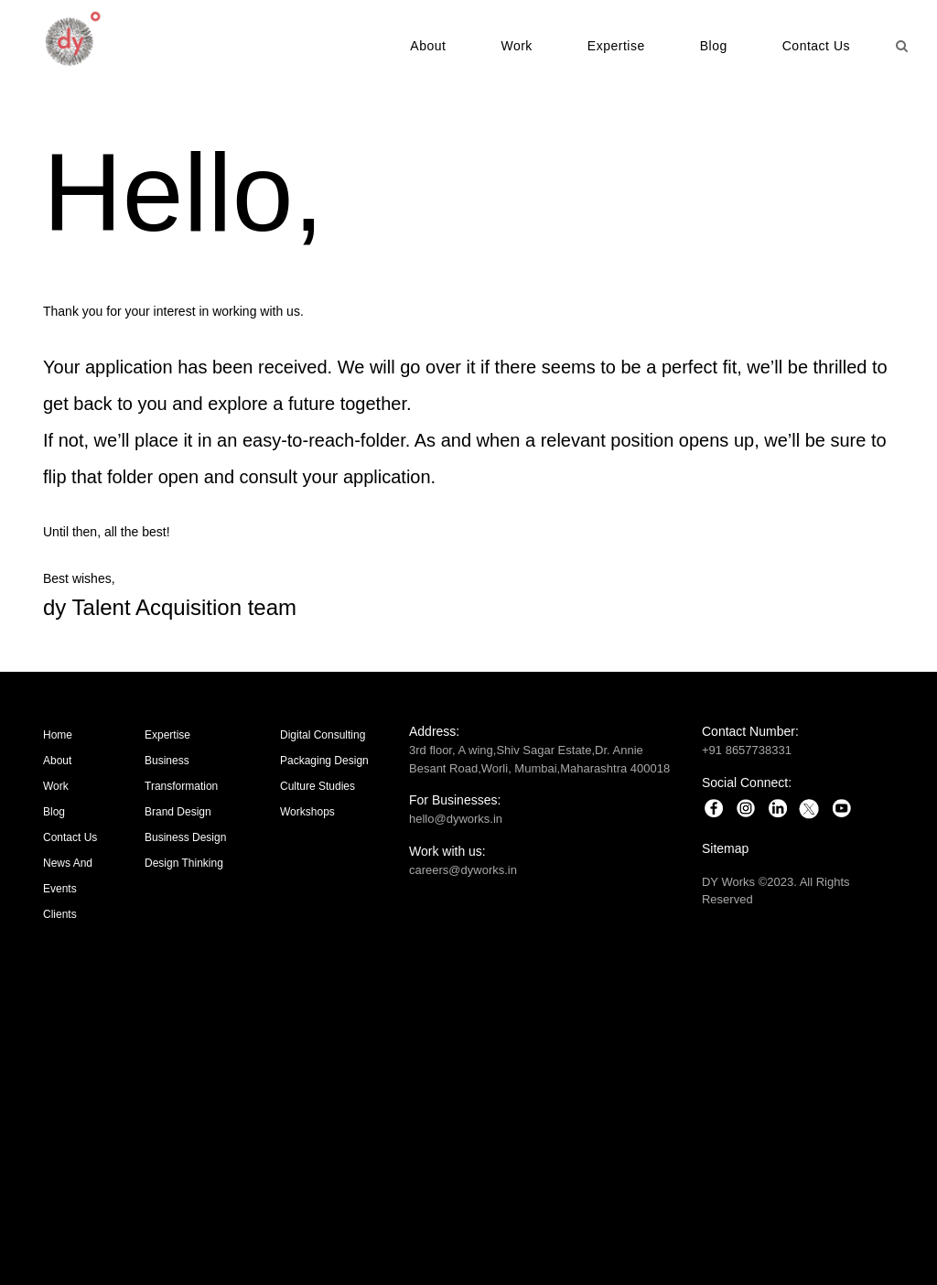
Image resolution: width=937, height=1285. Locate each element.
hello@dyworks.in (455, 819)
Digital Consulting (322, 735)
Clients (60, 914)
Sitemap (725, 848)
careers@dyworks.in (463, 870)
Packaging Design (324, 760)
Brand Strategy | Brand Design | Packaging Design (468, 1092)
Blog (713, 45)
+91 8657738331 (747, 750)
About (428, 45)
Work (516, 45)
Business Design (185, 837)
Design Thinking (184, 863)
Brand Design (178, 811)
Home (57, 735)
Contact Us (816, 45)
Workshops (307, 811)
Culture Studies (317, 786)
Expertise (616, 45)
